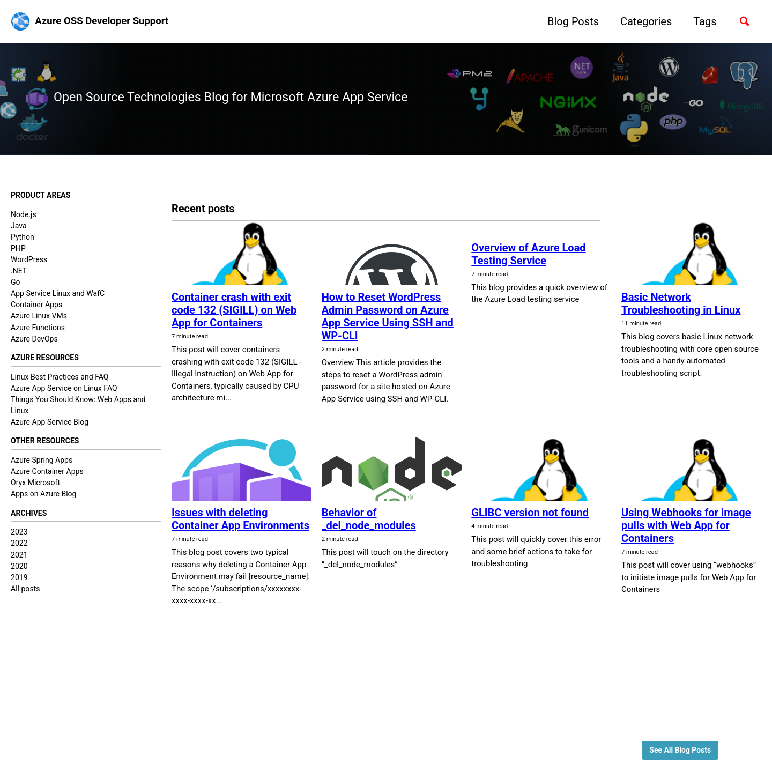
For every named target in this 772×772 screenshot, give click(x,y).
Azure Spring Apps (41, 467)
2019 (19, 585)
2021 (19, 563)
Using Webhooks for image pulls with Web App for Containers (686, 529)
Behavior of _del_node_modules (369, 523)
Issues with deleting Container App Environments (240, 523)
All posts (25, 596)
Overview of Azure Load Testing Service (528, 259)
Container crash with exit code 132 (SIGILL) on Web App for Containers (234, 313)
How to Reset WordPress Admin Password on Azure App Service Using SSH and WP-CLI (388, 320)
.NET (19, 275)
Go (15, 287)
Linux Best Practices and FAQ (60, 382)
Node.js (23, 218)
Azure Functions (38, 332)
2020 (19, 574)
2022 (19, 551)
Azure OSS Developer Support (107, 21)
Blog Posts (568, 21)
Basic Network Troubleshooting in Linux (680, 307)
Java (19, 230)
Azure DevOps (34, 343)
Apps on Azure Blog (44, 500)
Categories (641, 21)
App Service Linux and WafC (58, 298)
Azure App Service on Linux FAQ (64, 393)
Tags (700, 21)
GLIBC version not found (530, 516)
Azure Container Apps (47, 478)
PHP (18, 252)
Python (22, 241)
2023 (19, 540)
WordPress (29, 263)
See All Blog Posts (677, 749)
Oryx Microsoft (35, 489)
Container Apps (36, 309)
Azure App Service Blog (49, 428)
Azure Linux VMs (39, 320)
